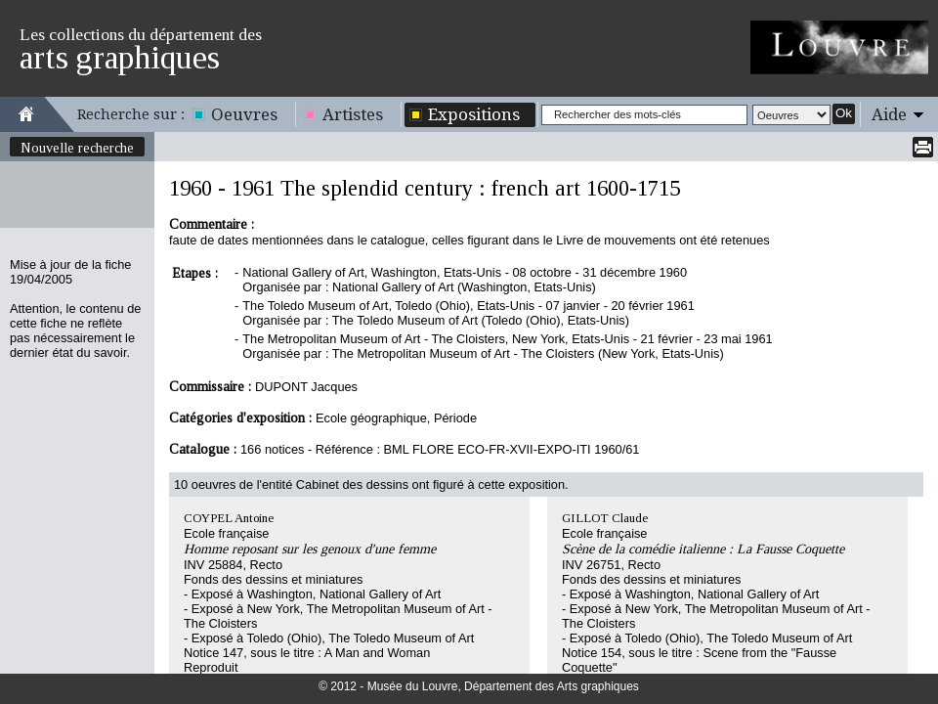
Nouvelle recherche (77, 147)
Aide (889, 114)
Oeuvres (244, 114)
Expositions (474, 114)
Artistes (352, 114)
